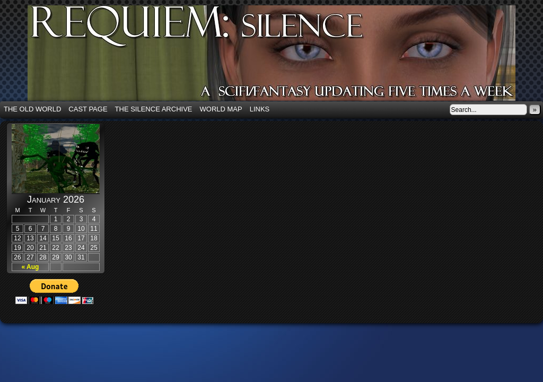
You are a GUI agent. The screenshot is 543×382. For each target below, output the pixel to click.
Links (260, 109)
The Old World (32, 109)
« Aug (30, 267)
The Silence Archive (153, 109)
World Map (221, 109)
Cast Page (87, 109)
